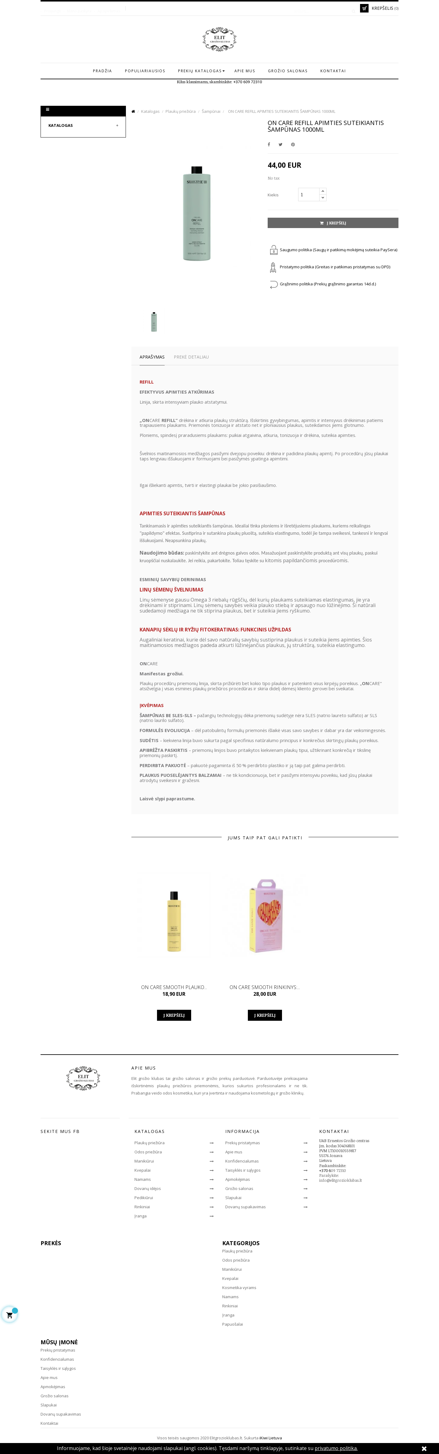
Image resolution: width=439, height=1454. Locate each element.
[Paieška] (323, 8)
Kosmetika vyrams (239, 1287)
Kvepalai (142, 1170)
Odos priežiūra (148, 1152)
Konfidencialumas (242, 1161)
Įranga (140, 1216)
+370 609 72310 (247, 82)
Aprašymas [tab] (152, 357)
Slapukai (233, 1197)
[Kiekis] (308, 194)
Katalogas (60, 125)
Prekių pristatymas (242, 1142)
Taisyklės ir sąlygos (243, 1170)
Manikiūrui (144, 1161)
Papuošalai (232, 1324)
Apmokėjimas (237, 1179)
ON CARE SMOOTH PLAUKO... (174, 987)
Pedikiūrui (143, 1197)
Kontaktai (49, 1423)
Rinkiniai (142, 1206)
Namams (142, 1179)
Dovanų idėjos (147, 1188)
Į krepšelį (333, 223)
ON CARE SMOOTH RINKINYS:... (265, 987)
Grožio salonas (239, 1188)
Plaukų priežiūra (149, 1142)
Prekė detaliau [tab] (191, 357)
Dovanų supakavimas (245, 1206)
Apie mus (233, 1152)
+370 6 (325, 1170)
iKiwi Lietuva (270, 1438)
